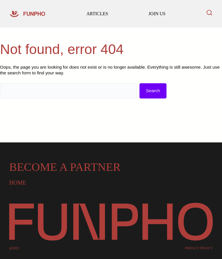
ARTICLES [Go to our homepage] (97, 13)
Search (153, 90)
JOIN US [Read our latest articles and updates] (156, 13)
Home (17, 182)
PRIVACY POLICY (199, 248)
